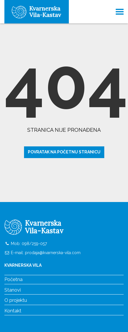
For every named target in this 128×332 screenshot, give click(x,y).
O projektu (15, 300)
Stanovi (12, 290)
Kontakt (12, 311)
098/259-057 (34, 243)
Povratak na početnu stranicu (64, 152)
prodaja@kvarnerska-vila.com (53, 252)
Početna (13, 279)
